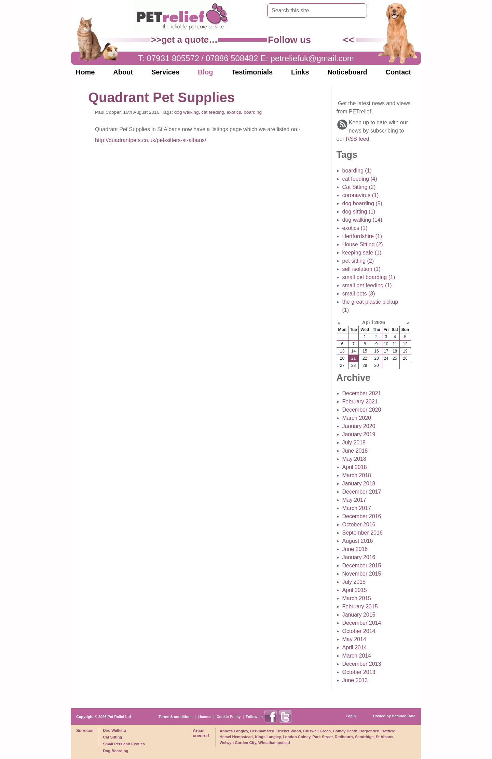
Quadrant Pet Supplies (161, 97)
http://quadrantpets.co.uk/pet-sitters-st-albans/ (150, 140)
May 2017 (354, 500)
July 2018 (354, 442)
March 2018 (356, 475)
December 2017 (361, 492)
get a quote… (189, 39)
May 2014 (354, 639)
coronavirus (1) (360, 195)
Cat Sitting (112, 737)
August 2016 (357, 541)
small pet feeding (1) (367, 285)
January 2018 (358, 483)
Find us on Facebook (320, 40)
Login (351, 716)
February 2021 (360, 401)
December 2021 (361, 393)
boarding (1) (357, 171)
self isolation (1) (361, 269)
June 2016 (355, 549)
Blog (205, 72)
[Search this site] (312, 10)
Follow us (254, 717)
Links (300, 72)
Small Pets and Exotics (124, 744)
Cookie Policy (229, 717)
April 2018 (354, 467)
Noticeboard (347, 72)
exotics (234, 112)
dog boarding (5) (362, 203)
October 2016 (358, 524)
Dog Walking (114, 730)
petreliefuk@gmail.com (312, 58)
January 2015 (358, 615)
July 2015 (354, 582)
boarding (253, 112)
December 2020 (361, 410)
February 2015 (360, 606)
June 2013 (355, 680)
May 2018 (354, 459)
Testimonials (252, 72)
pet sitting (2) (358, 261)
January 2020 (358, 426)
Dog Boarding (115, 751)
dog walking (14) (362, 220)
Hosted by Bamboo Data (394, 716)
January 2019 (358, 434)
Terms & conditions (176, 717)
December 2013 (361, 664)
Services (165, 72)
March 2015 (356, 598)
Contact (398, 72)
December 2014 (361, 623)
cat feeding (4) (359, 179)
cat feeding (212, 112)
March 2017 (356, 508)
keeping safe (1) (362, 253)
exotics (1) (355, 228)
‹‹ (339, 323)
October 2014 (358, 631)
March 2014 (356, 656)
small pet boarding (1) (368, 277)
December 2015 (361, 565)
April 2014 (354, 647)
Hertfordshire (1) (362, 236)
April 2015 (354, 590)
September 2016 (362, 533)
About (123, 72)
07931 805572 (173, 58)
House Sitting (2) (362, 244)
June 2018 (355, 451)
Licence (204, 717)
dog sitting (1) (358, 212)
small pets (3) (358, 293)
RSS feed (357, 139)
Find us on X (335, 40)
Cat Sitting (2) (359, 187)
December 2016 (361, 516)
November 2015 (361, 574)
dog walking (186, 112)
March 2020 (356, 418)
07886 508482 (232, 58)
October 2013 (358, 672)
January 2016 (358, 557)
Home (85, 72)
